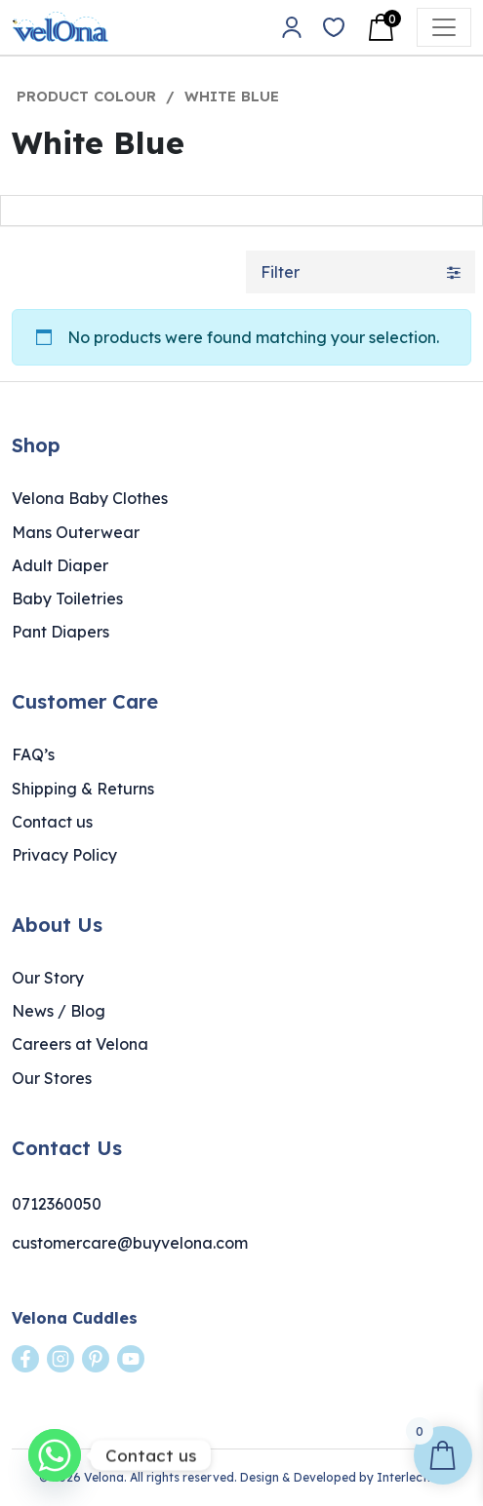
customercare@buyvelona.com (130, 1243)
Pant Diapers (60, 631)
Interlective (410, 1477)
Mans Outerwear (76, 532)
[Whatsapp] (54, 1455)
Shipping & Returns (83, 788)
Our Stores (52, 1078)
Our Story (48, 977)
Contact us (52, 821)
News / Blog (58, 1011)
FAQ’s (33, 754)
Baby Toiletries (67, 598)
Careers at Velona (80, 1044)
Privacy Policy (64, 855)
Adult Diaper (60, 565)
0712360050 (56, 1204)
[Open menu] (444, 27)
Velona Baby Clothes (90, 498)
